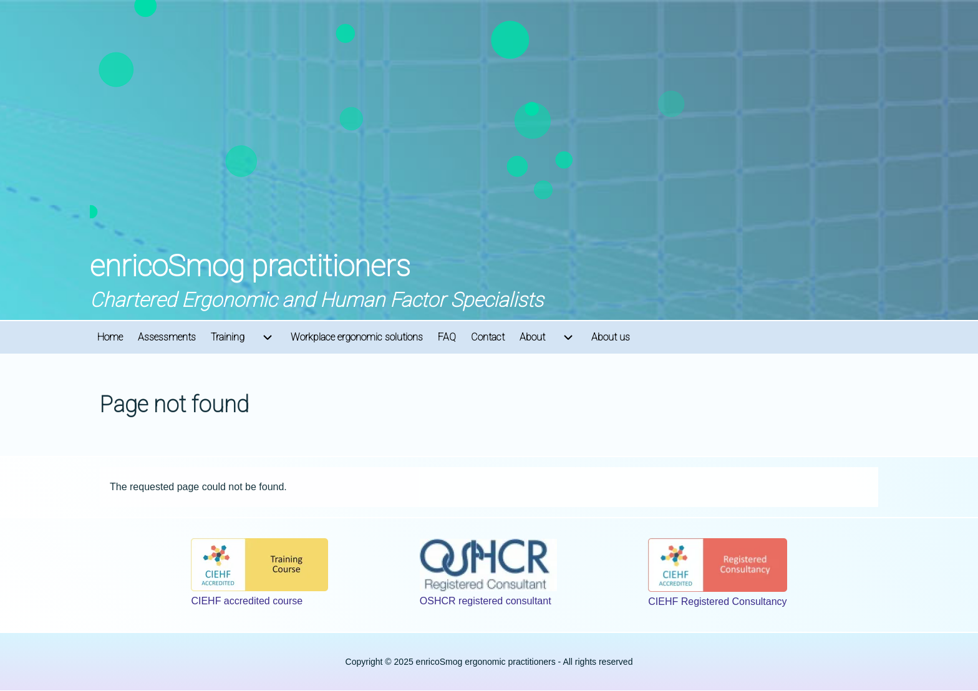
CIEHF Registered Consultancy (717, 601)
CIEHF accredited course (247, 601)
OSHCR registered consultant (485, 601)
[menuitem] (110, 337)
